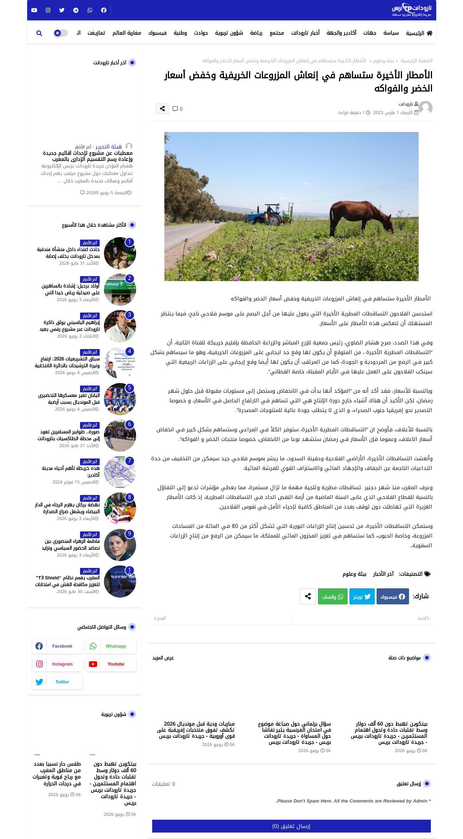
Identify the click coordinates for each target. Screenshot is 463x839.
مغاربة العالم (127, 33)
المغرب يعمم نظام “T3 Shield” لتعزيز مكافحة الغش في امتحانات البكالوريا (67, 584)
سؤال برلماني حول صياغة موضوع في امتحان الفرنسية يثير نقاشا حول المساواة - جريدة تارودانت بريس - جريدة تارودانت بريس (294, 733)
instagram (62, 664)
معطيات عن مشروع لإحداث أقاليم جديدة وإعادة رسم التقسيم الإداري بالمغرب (88, 157)
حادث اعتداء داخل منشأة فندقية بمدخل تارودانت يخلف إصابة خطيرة (68, 256)
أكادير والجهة (341, 33)
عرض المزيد (163, 658)
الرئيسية (415, 33)
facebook (62, 646)
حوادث (201, 33)
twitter (62, 682)
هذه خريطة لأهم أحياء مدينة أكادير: (71, 471)
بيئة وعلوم (383, 60)
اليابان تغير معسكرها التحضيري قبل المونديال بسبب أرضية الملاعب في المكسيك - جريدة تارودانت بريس (69, 405)
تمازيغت (96, 33)
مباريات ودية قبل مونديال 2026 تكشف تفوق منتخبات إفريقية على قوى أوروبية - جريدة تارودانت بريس (196, 730)
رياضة (256, 33)
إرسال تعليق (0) (291, 826)
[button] (39, 33)
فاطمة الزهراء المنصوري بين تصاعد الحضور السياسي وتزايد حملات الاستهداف (70, 548)
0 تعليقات (163, 784)
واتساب (329, 597)
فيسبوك (157, 33)
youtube (116, 664)
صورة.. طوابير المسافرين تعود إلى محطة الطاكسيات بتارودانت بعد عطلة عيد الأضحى (69, 438)
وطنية (180, 33)
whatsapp (116, 646)
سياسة (391, 33)
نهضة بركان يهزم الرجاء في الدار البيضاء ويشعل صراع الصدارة (67, 508)
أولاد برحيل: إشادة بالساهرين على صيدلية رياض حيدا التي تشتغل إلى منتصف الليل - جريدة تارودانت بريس (67, 296)
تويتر (358, 597)
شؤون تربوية (229, 33)
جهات (369, 33)
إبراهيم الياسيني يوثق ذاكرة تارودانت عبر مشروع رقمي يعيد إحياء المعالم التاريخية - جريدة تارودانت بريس (69, 332)
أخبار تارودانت (305, 33)
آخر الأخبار (383, 574)
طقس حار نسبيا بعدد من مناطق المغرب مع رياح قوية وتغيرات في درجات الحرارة (57, 774)
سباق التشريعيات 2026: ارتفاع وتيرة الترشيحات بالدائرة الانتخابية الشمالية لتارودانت (67, 366)
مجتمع (276, 33)
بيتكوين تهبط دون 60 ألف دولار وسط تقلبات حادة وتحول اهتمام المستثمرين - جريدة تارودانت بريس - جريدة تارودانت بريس (389, 733)
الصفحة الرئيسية (417, 60)
